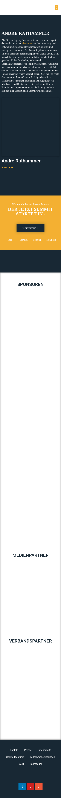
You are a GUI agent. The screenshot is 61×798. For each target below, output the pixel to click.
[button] (56, 7)
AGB (21, 764)
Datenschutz (44, 750)
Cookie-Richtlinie (15, 757)
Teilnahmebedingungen (42, 757)
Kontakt (14, 750)
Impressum (36, 764)
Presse (28, 750)
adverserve (26, 43)
